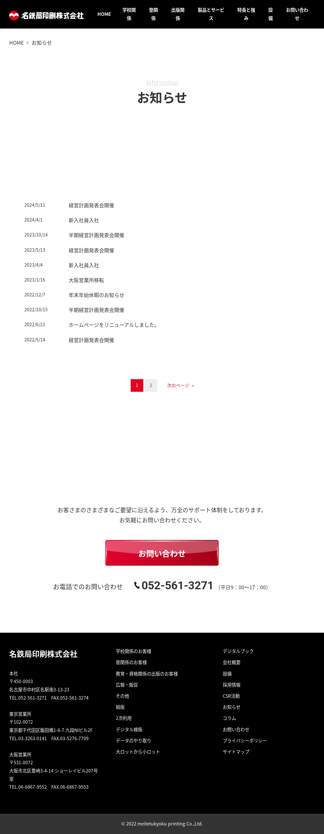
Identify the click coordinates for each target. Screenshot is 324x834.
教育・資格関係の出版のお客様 (147, 673)
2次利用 (124, 718)
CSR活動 (231, 696)
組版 (120, 707)
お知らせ (231, 707)
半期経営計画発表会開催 (96, 235)
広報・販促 (127, 685)
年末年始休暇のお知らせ (96, 295)
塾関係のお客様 (131, 662)
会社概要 (231, 662)
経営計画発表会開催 (91, 205)
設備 (227, 673)
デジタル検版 (129, 729)
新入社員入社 (84, 220)
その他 (122, 696)
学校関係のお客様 (133, 651)
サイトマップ (236, 751)
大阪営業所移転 (86, 280)
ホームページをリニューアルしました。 (114, 324)
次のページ (180, 385)
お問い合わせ (236, 729)
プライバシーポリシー (245, 740)
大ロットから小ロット (138, 751)
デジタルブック (238, 651)
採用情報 (231, 685)
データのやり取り (133, 740)
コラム (229, 718)
